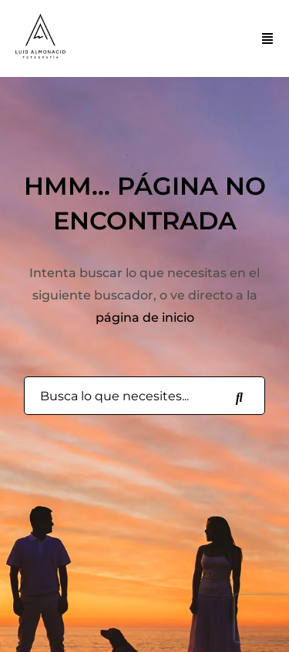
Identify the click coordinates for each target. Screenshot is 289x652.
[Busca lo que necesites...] (238, 396)
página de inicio (145, 317)
